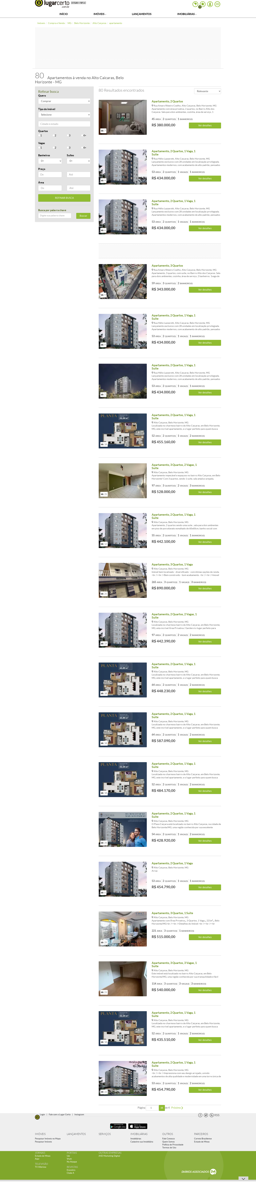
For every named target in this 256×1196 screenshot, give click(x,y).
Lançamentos (142, 14)
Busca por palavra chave (52, 210)
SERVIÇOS (105, 1134)
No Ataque (72, 1162)
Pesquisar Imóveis (43, 1141)
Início (63, 14)
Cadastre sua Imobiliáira (141, 1141)
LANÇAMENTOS (76, 1134)
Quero (42, 95)
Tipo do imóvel (46, 109)
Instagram (79, 1114)
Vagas (41, 143)
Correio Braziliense (203, 1138)
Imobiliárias (187, 14)
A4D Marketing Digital (109, 1156)
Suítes (70, 155)
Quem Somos (168, 1141)
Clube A (70, 1173)
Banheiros (44, 155)
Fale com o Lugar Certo (60, 1114)
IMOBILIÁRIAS (138, 1134)
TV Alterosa (40, 1167)
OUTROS (167, 1134)
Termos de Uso (169, 1147)
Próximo (177, 1107)
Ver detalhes (205, 125)
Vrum (69, 1159)
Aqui (37, 1159)
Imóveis (100, 14)
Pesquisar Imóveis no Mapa (48, 1138)
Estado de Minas (202, 1141)
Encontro (71, 1170)
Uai (68, 1156)
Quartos (43, 131)
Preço (41, 168)
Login (42, 1114)
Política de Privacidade (172, 1144)
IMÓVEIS (40, 1134)
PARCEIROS (201, 1134)
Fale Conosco (168, 1138)
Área (41, 182)
